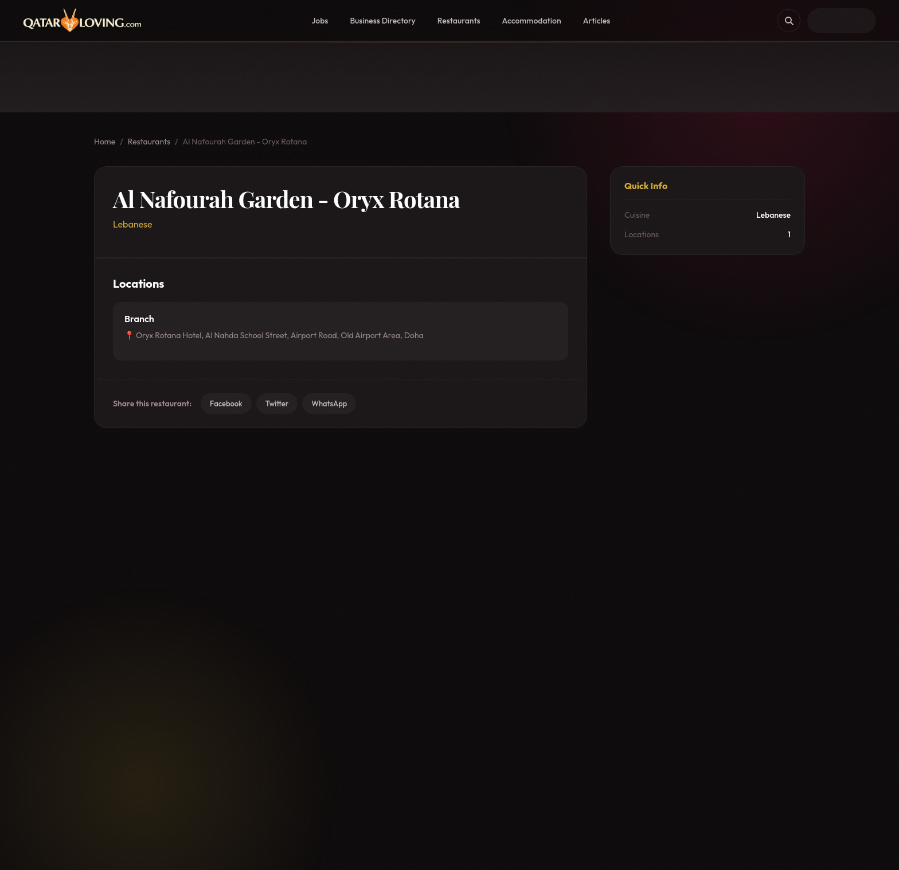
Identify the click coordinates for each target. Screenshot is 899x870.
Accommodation (531, 20)
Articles (597, 20)
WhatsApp (329, 403)
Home (104, 141)
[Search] (788, 20)
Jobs (319, 20)
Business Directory (382, 20)
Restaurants (458, 20)
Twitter (276, 403)
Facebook (226, 403)
